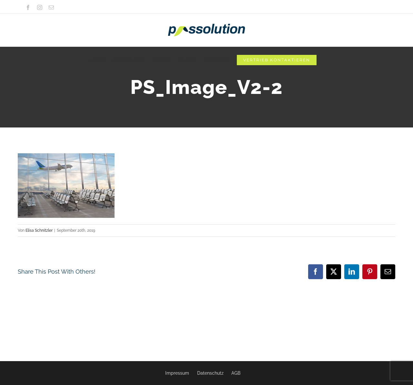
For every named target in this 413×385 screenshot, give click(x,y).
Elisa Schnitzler (39, 230)
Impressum (177, 373)
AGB (235, 373)
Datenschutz (210, 373)
